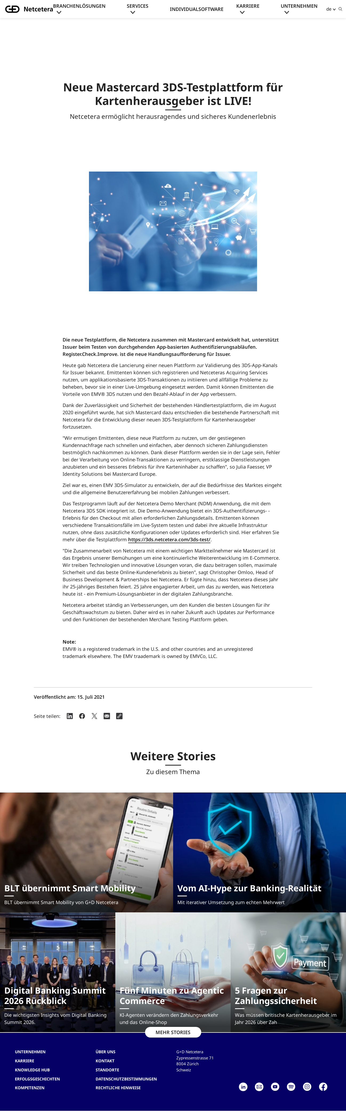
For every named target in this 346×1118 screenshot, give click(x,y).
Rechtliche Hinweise (118, 1087)
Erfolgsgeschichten (37, 1079)
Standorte (107, 1069)
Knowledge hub (32, 1069)
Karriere (247, 6)
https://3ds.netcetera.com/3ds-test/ (169, 539)
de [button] (329, 9)
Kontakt (105, 1060)
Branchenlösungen (79, 6)
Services (137, 6)
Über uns (105, 1051)
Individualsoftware (196, 9)
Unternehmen (299, 6)
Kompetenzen (29, 1087)
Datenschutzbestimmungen (126, 1079)
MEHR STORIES (173, 1032)
